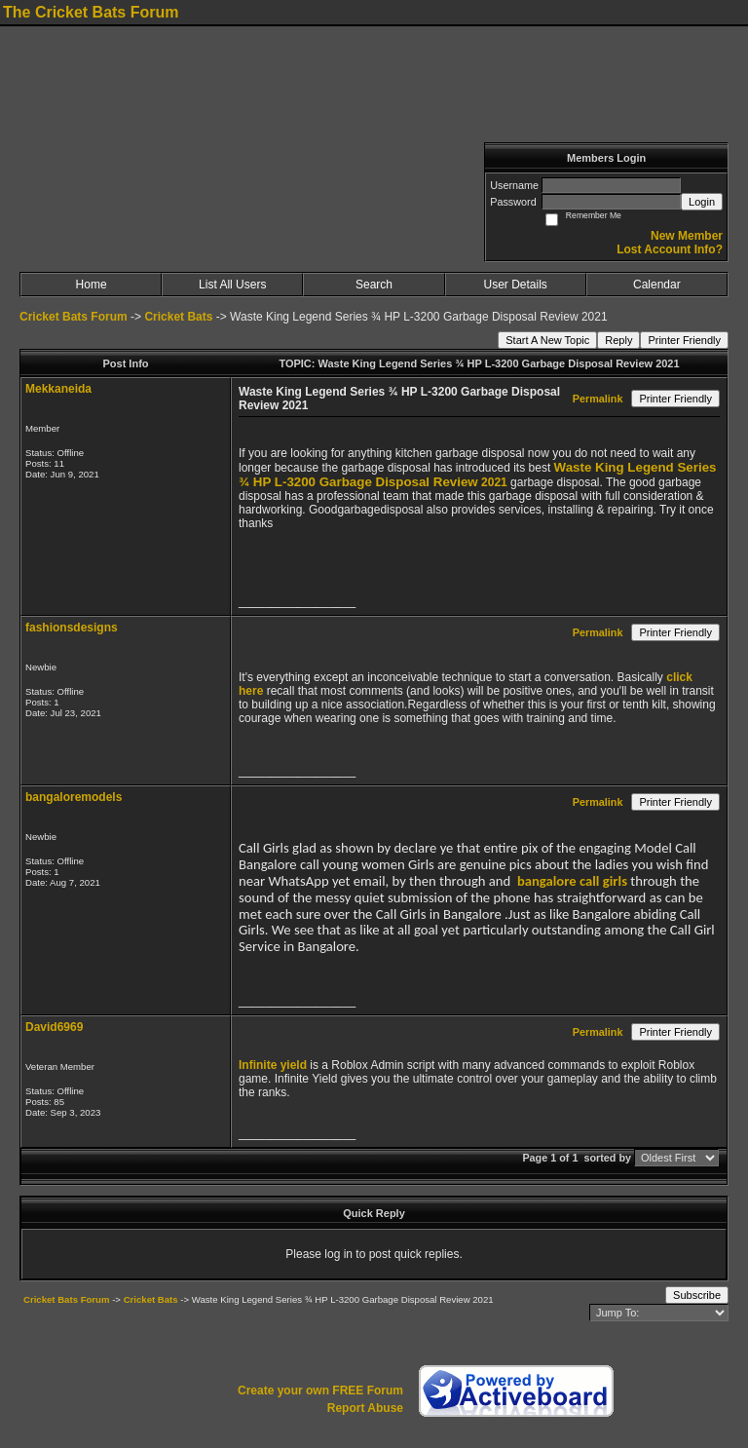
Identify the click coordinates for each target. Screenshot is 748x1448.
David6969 (54, 1027)
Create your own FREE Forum (320, 1390)
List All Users (232, 284)
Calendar (657, 284)
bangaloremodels (73, 797)
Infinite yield (273, 1065)
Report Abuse (365, 1408)
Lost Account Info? (670, 249)
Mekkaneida (58, 389)
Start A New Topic (547, 340)
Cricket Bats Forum (73, 317)
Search (374, 284)
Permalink (598, 398)
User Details (514, 284)
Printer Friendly (684, 340)
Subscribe (697, 1295)
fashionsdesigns (71, 627)
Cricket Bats (178, 317)
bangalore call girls (572, 881)
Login (702, 202)
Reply (618, 340)
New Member (687, 236)
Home (91, 284)
